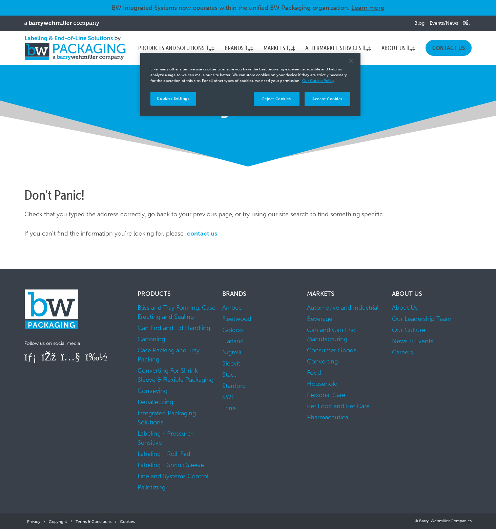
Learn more (367, 8)
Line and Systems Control (173, 476)
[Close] (351, 60)
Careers (402, 352)
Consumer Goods (331, 350)
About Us (405, 307)
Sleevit (231, 363)
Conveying (152, 391)
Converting (322, 361)
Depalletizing (155, 402)
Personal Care (326, 395)
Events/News (444, 23)
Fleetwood (236, 319)
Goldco (232, 330)
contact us (202, 233)
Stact (229, 374)
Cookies (127, 521)
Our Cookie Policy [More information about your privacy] (318, 80)
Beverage (319, 319)
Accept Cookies (327, 98)
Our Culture (408, 330)
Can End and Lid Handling (174, 328)
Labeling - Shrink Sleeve (171, 465)
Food (314, 372)
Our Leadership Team (421, 319)
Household (322, 384)
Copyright (58, 521)
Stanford (234, 386)
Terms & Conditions (93, 521)
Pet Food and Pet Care (338, 406)
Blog (419, 23)
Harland (233, 341)
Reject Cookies (276, 98)
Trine (229, 408)
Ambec (232, 307)
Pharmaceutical (328, 417)
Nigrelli (231, 352)
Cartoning (151, 339)
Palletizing (151, 487)
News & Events (412, 341)
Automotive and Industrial (342, 307)
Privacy (33, 521)
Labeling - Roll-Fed (164, 454)
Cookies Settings (173, 98)
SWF (228, 397)
